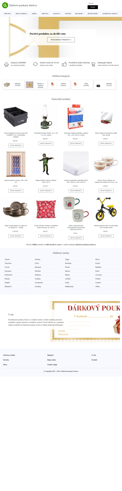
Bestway (68, 263)
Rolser (67, 267)
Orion (37, 263)
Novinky (6, 360)
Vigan (67, 259)
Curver (7, 267)
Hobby (34, 13)
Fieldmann (8, 275)
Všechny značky (9, 355)
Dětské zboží (92, 13)
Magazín (50, 355)
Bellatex (98, 267)
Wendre (38, 271)
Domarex (8, 271)
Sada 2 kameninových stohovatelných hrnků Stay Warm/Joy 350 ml (76, 227)
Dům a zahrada (21, 13)
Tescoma (8, 263)
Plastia (97, 279)
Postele (68, 13)
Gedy (67, 282)
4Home (37, 259)
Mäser (67, 275)
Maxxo (67, 271)
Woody (7, 279)
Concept (98, 275)
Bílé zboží (79, 13)
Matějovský (69, 286)
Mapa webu (51, 360)
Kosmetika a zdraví (110, 13)
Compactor (39, 282)
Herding (38, 286)
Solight (7, 282)
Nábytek (7, 13)
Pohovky (56, 13)
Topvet (7, 259)
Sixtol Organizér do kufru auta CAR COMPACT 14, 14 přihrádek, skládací (16, 135)
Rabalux (38, 275)
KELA (97, 259)
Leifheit (68, 279)
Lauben (98, 282)
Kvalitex (38, 279)
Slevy (5, 365)
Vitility (97, 286)
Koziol (97, 263)
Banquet (38, 267)
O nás (94, 355)
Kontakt (94, 360)
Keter (97, 271)
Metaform (8, 286)
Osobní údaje (52, 365)
